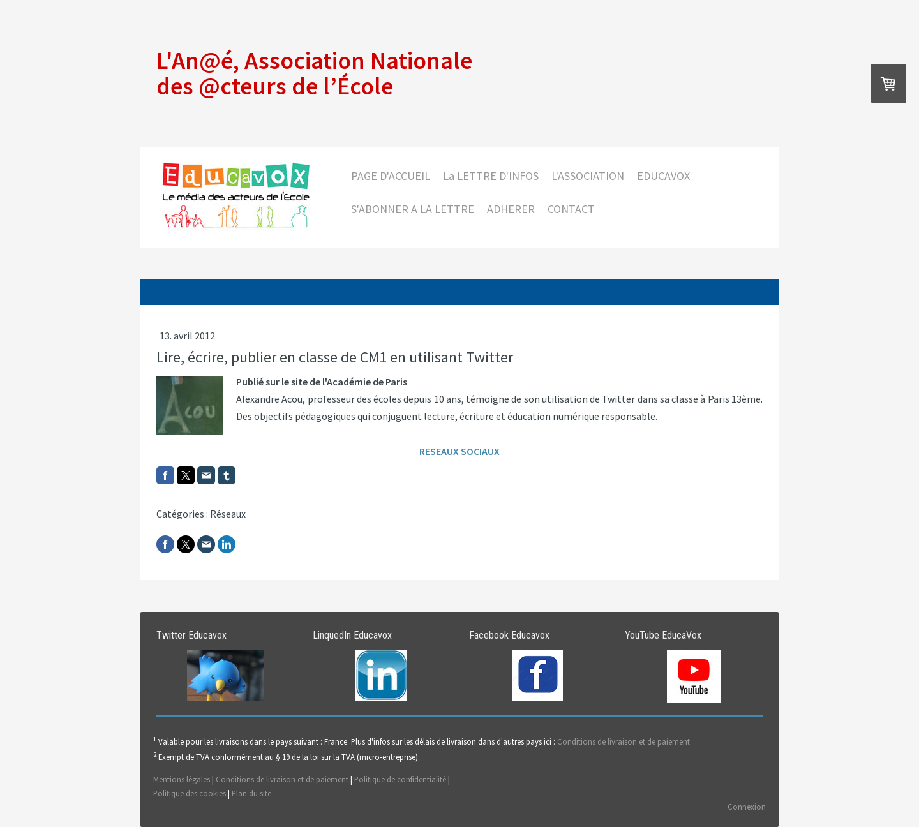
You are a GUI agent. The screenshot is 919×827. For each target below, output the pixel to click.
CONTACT (571, 209)
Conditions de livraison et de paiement (623, 741)
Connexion (747, 806)
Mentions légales (181, 779)
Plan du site (251, 793)
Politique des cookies (189, 793)
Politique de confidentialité (400, 779)
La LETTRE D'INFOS (491, 175)
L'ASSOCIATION (587, 175)
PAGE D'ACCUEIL (390, 175)
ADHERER (511, 209)
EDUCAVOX (663, 175)
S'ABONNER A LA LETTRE (412, 209)
